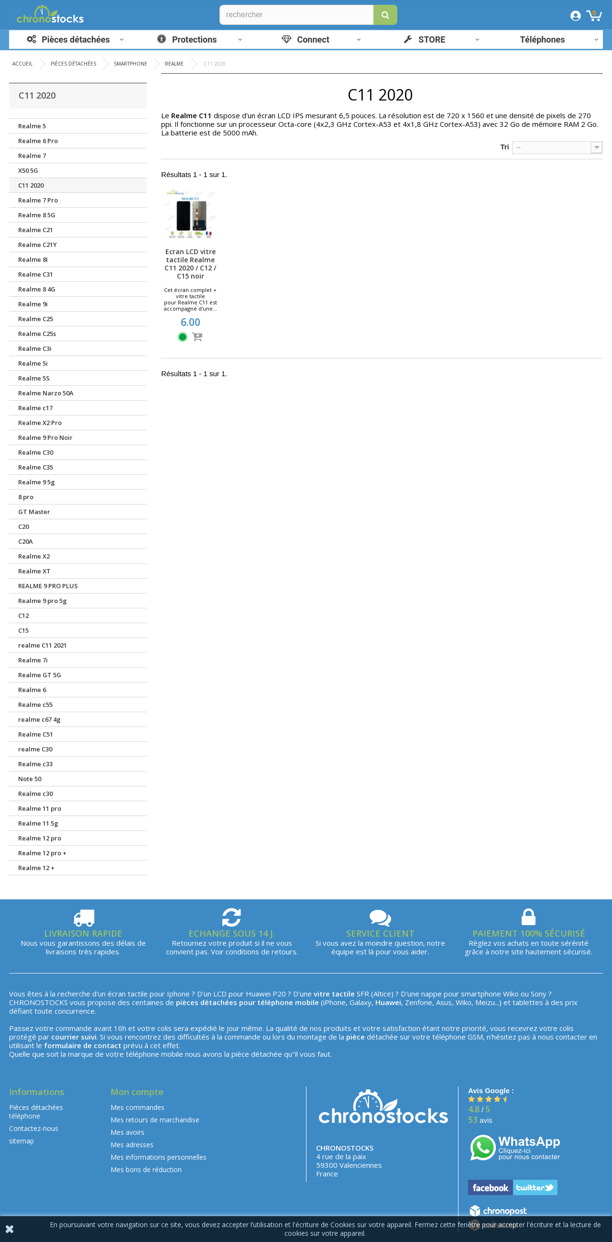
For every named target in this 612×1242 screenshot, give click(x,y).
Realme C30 (35, 452)
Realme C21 (35, 229)
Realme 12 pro (39, 838)
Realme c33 (35, 764)
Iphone (178, 993)
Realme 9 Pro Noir (45, 437)
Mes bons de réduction (146, 1169)
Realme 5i (33, 363)
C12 (23, 615)
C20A (25, 541)
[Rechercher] (308, 15)
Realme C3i (35, 348)
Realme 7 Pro (38, 200)
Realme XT (34, 571)
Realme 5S (34, 378)
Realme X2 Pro (40, 422)
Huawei (258, 993)
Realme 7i (33, 660)
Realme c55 (35, 704)
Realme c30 (35, 793)
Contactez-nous (33, 1128)
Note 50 (29, 778)
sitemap (21, 1140)
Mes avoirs (127, 1132)
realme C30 (35, 749)
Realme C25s (37, 333)
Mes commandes (137, 1107)
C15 (23, 630)
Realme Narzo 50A (46, 393)
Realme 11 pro (39, 808)
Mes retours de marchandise (154, 1119)
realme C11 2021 (42, 645)
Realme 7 (32, 155)
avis (480, 1120)
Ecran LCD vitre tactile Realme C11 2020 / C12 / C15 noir (190, 263)
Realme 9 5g (36, 482)
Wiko (511, 993)
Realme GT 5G (39, 675)
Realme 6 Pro (38, 140)
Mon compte (137, 1091)
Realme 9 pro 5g (42, 600)
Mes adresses (131, 1144)
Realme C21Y (37, 244)
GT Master (34, 511)
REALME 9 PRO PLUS (48, 586)
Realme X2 (34, 556)
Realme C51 (35, 734)
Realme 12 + (36, 867)
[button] (385, 15)
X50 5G (28, 170)
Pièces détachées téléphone (36, 1111)
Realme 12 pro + (42, 853)
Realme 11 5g (38, 823)
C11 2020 (31, 185)
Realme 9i (33, 304)
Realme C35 (35, 467)
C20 (23, 526)
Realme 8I (33, 259)
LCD (220, 993)
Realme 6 (32, 689)
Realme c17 (35, 407)
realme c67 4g (39, 719)
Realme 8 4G (36, 289)
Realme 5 (32, 126)
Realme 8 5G (36, 215)
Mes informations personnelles (158, 1157)
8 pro (25, 496)
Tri (504, 147)
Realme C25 (35, 318)
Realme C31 (35, 274)
